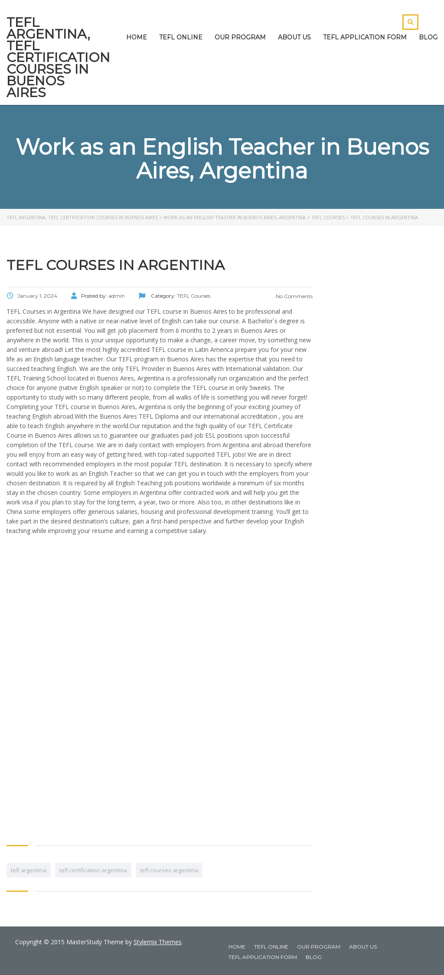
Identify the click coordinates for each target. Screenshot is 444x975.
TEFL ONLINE (180, 37)
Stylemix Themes (158, 942)
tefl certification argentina (93, 870)
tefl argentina (28, 870)
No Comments (293, 296)
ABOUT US (294, 37)
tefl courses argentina (169, 870)
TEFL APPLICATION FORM (365, 37)
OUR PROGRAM (240, 37)
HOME (136, 37)
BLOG (428, 37)
